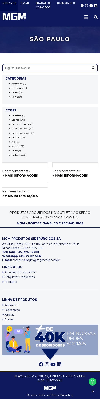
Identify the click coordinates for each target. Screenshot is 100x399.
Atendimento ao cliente (19, 272)
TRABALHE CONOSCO (43, 5)
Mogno (15, 146)
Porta (14, 96)
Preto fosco (17, 155)
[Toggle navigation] (88, 17)
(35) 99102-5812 (30, 256)
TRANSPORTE (66, 3)
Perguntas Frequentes (18, 277)
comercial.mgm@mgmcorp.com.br (31, 260)
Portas (7, 319)
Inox (13, 141)
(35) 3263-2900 (28, 252)
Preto (14, 150)
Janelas (8, 314)
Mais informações (21, 175)
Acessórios (16, 83)
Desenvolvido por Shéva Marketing (50, 395)
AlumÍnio (16, 115)
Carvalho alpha (19, 128)
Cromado (16, 137)
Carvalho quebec (20, 133)
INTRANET (9, 3)
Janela (14, 92)
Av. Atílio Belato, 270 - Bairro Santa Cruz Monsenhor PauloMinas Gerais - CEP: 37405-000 (40, 246)
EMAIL (25, 3)
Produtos (9, 282)
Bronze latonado (20, 124)
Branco (15, 119)
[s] (46, 68)
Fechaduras (17, 87)
